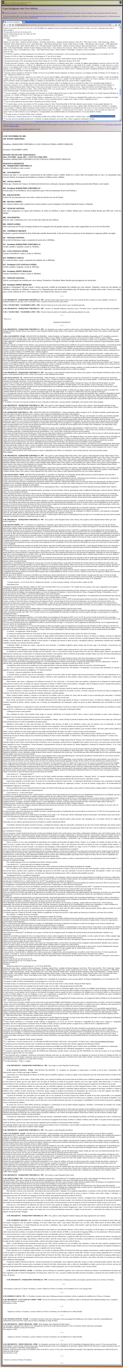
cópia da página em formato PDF (113, 124)
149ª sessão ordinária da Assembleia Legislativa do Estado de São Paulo (47, 16)
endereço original (14, 126)
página (49, 121)
